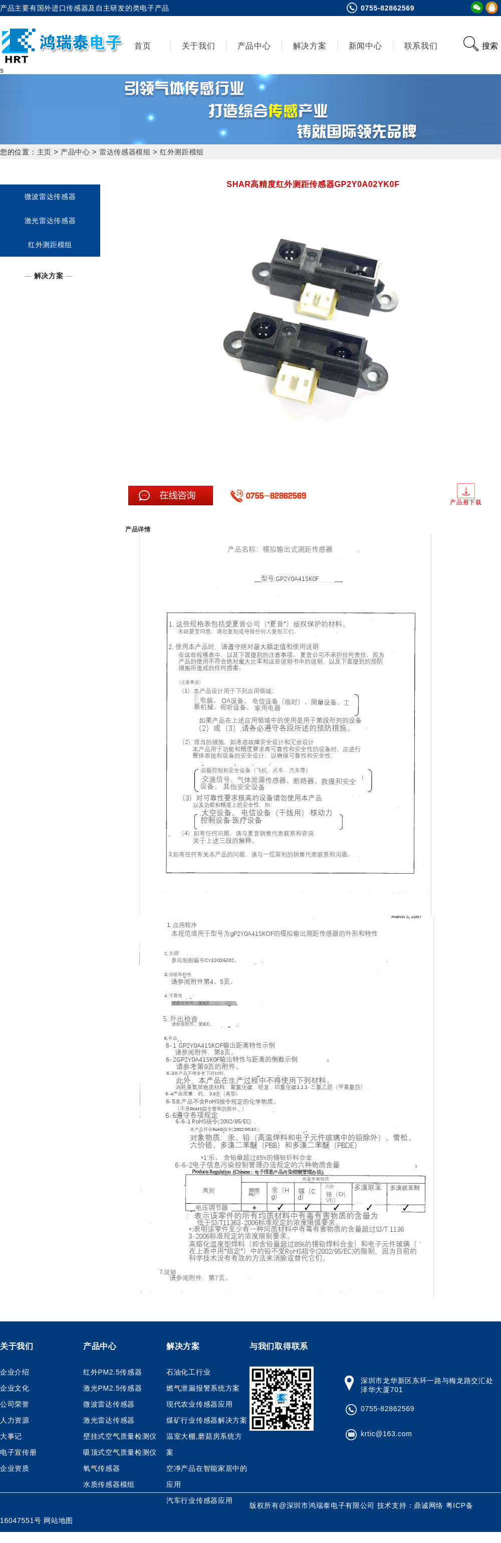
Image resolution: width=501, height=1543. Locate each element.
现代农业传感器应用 (199, 1404)
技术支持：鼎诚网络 (411, 1505)
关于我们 (198, 46)
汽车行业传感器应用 (199, 1500)
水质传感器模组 (109, 1484)
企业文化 (15, 1388)
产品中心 (254, 46)
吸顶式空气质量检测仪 (120, 1452)
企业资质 (15, 1468)
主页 (44, 152)
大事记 (11, 1436)
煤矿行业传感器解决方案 (206, 1420)
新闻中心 (365, 46)
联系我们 (421, 46)
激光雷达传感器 (50, 221)
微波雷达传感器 (50, 196)
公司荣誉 (15, 1404)
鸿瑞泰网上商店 (63, 1535)
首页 (142, 46)
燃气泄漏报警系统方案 (203, 1388)
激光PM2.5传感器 (112, 1388)
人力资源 (15, 1420)
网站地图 (58, 1520)
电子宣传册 (18, 1452)
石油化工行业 (188, 1372)
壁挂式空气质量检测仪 (120, 1436)
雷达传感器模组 (125, 152)
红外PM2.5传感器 (112, 1372)
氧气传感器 (101, 1468)
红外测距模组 (182, 152)
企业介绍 (15, 1372)
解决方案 (310, 46)
